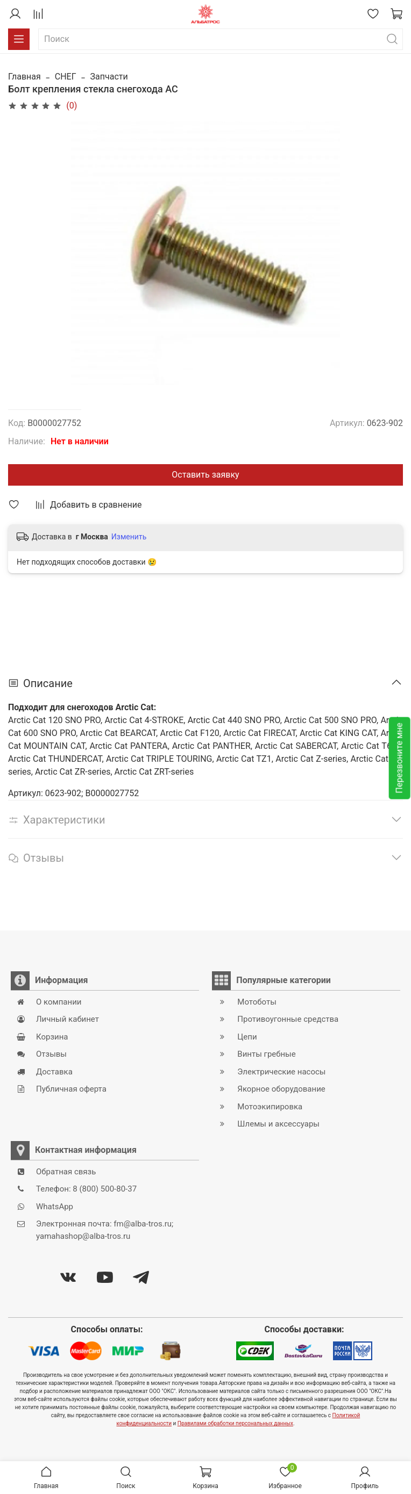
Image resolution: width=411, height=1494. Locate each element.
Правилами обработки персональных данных (235, 1423)
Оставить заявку (205, 475)
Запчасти (109, 76)
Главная (24, 76)
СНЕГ (65, 76)
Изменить (128, 536)
